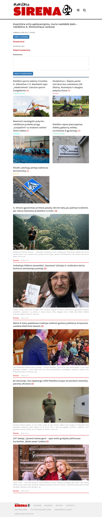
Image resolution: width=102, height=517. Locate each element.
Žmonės (16, 260)
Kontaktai (70, 505)
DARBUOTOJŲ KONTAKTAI (24, 514)
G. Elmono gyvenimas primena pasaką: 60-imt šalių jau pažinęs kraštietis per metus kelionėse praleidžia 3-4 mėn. (50, 209)
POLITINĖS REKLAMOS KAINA (41, 510)
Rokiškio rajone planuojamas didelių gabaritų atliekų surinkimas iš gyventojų (68, 127)
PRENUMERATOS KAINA (62, 510)
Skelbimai (37, 505)
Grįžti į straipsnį (21, 37)
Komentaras (17, 55)
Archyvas (59, 505)
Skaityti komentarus (23, 74)
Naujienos (48, 505)
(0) (27, 90)
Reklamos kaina (21, 510)
